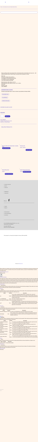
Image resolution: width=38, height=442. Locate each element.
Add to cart (7, 116)
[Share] (1, 389)
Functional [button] (1, 305)
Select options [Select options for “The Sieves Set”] (28, 149)
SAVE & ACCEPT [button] (2, 348)
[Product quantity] (2, 116)
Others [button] (1, 338)
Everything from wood (8, 120)
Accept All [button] (6, 271)
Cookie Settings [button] (2, 271)
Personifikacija (4, 97)
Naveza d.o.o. (21, 263)
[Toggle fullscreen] (2, 389)
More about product (6, 148)
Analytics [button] (1, 288)
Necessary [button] (1, 316)
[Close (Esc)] (0, 389)
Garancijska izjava (5, 94)
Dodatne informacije (5, 100)
